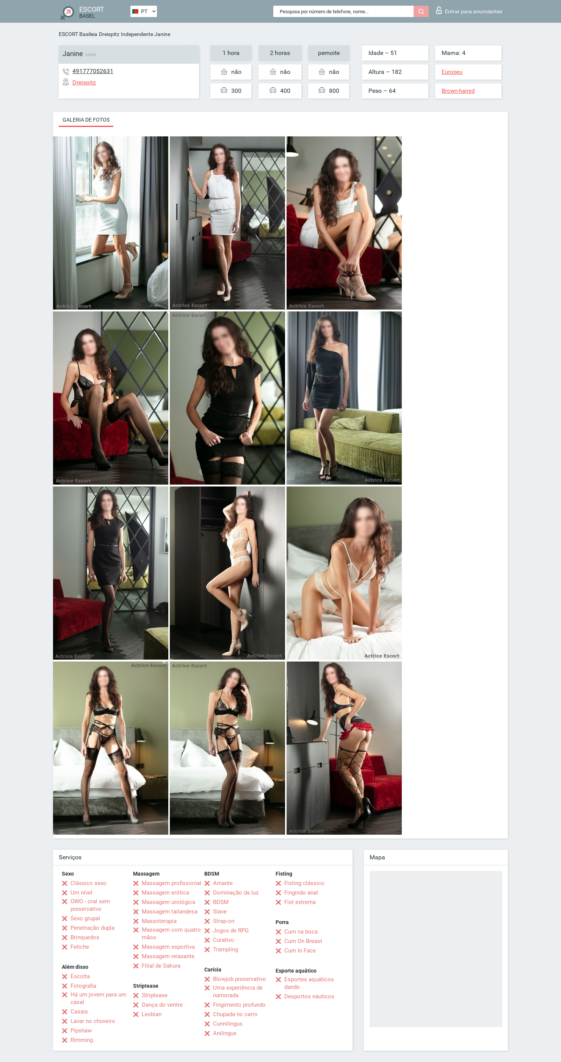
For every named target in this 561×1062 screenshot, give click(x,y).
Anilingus (225, 1033)
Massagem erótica (165, 892)
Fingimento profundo (239, 1004)
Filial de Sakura (161, 965)
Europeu (452, 72)
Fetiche (80, 946)
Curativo (223, 940)
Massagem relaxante (168, 956)
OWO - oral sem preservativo (90, 905)
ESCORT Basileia (78, 34)
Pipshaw (81, 1030)
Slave (220, 911)
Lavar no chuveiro (93, 1021)
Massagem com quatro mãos (171, 933)
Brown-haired (458, 91)
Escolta (80, 976)
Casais (79, 1011)
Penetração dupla (92, 927)
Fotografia (83, 985)
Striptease (155, 995)
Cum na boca (301, 931)
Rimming (82, 1040)
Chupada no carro (235, 1014)
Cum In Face (300, 950)
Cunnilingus (228, 1023)
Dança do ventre (162, 1004)
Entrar (469, 10)
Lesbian (151, 1014)
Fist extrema (300, 902)
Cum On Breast (303, 941)
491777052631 (92, 71)
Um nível (81, 892)
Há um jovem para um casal (98, 998)
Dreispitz (109, 34)
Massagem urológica (168, 902)
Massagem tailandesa (169, 911)
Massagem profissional (171, 883)
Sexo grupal (85, 918)
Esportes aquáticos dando (309, 983)
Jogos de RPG (231, 930)
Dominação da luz (236, 892)
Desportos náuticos (309, 996)
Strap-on (223, 921)
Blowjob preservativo (239, 979)
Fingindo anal (301, 892)
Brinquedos (85, 937)
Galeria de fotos (86, 120)
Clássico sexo (89, 883)
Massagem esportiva (168, 946)
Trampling (225, 949)
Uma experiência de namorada (238, 991)
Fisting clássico (304, 883)
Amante (223, 883)
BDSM (221, 902)
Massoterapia (159, 921)
